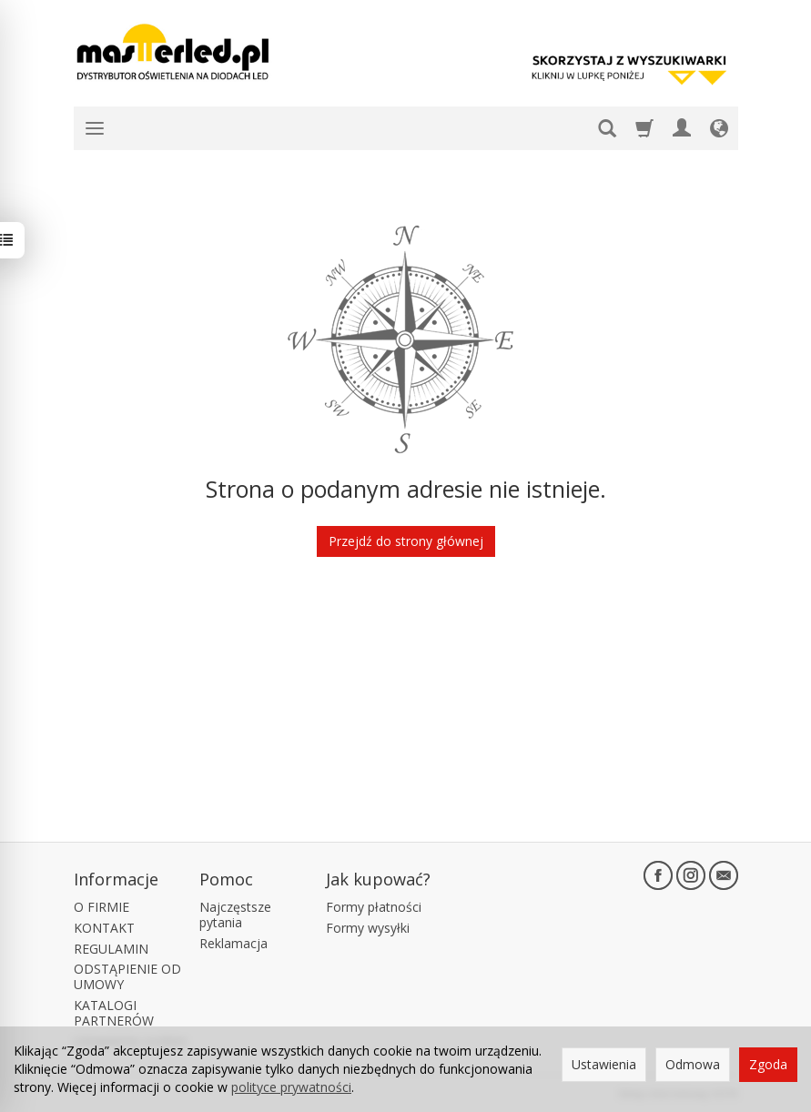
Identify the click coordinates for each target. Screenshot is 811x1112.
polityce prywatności (291, 1087)
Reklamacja (233, 943)
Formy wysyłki (368, 927)
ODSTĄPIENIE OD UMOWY (127, 976)
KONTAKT (104, 927)
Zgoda (768, 1064)
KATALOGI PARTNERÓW (114, 1012)
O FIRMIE (101, 906)
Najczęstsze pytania (235, 914)
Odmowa (692, 1064)
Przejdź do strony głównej (406, 541)
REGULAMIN (111, 948)
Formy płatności (373, 906)
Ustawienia (604, 1064)
